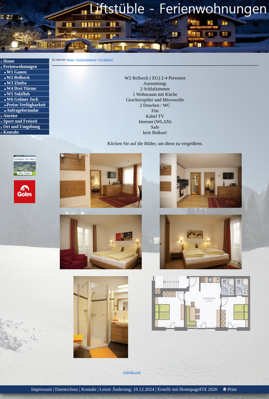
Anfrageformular (23, 110)
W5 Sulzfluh (18, 93)
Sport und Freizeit (20, 121)
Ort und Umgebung (21, 126)
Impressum (41, 389)
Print (230, 389)
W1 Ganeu (16, 72)
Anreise (10, 115)
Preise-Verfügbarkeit (26, 104)
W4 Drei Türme (21, 88)
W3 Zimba (16, 83)
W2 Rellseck (18, 77)
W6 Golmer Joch (22, 99)
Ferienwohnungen (20, 66)
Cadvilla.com (131, 372)
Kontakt (11, 132)
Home (8, 61)
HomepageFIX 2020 (198, 389)
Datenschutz (66, 389)
